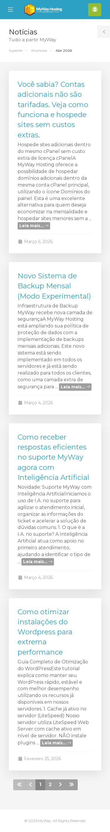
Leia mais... (33, 225)
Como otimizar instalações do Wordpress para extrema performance (45, 632)
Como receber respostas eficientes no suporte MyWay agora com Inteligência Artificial (53, 457)
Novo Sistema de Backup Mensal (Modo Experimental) (54, 286)
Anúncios (39, 50)
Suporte (15, 50)
